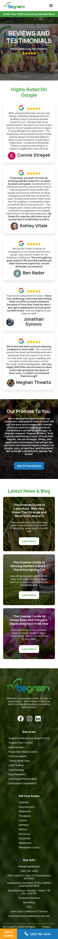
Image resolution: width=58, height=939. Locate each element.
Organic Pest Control (20, 742)
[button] (50, 5)
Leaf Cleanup (16, 765)
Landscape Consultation (22, 783)
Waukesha (25, 811)
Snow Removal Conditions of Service (29, 916)
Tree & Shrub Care (19, 760)
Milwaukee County (29, 847)
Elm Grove (24, 834)
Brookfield (24, 838)
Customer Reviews (29, 898)
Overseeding (16, 769)
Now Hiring (29, 902)
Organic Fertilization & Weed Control (29, 738)
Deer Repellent (17, 774)
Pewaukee (25, 815)
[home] (13, 5)
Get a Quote (8, 934)
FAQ (29, 906)
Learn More (29, 541)
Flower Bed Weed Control (23, 751)
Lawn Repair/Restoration (23, 778)
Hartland (23, 824)
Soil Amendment (18, 756)
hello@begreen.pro (29, 866)
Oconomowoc (27, 807)
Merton (23, 829)
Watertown (25, 843)
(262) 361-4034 (29, 871)
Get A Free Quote (29, 466)
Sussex (23, 820)
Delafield (24, 802)
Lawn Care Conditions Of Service (29, 911)
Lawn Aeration (17, 747)
